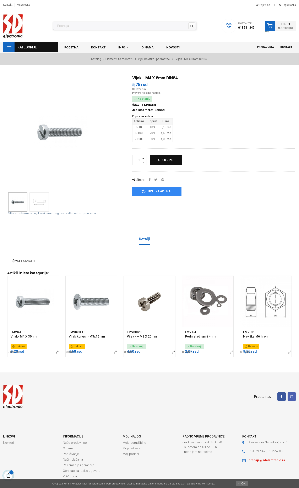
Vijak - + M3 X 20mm (142, 336)
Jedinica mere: (142, 110)
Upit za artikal (157, 191)
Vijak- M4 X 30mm (24, 336)
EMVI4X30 (18, 332)
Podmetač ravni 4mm (200, 336)
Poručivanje (71, 454)
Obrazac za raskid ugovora (81, 471)
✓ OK (241, 483)
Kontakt (7, 4)
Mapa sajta (23, 4)
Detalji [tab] (144, 239)
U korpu (166, 160)
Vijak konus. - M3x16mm (87, 336)
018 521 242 (246, 27)
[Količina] (139, 160)
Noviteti (8, 443)
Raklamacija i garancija (78, 465)
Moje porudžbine (134, 443)
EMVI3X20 (134, 332)
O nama (68, 448)
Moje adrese (131, 448)
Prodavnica (265, 47)
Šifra (16, 261)
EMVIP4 (190, 332)
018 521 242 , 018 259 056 (266, 451)
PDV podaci (71, 476)
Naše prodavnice (75, 443)
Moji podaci (131, 454)
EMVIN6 (249, 332)
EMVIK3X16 (77, 332)
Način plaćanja (73, 459)
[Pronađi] (124, 26)
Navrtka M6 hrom (255, 336)
